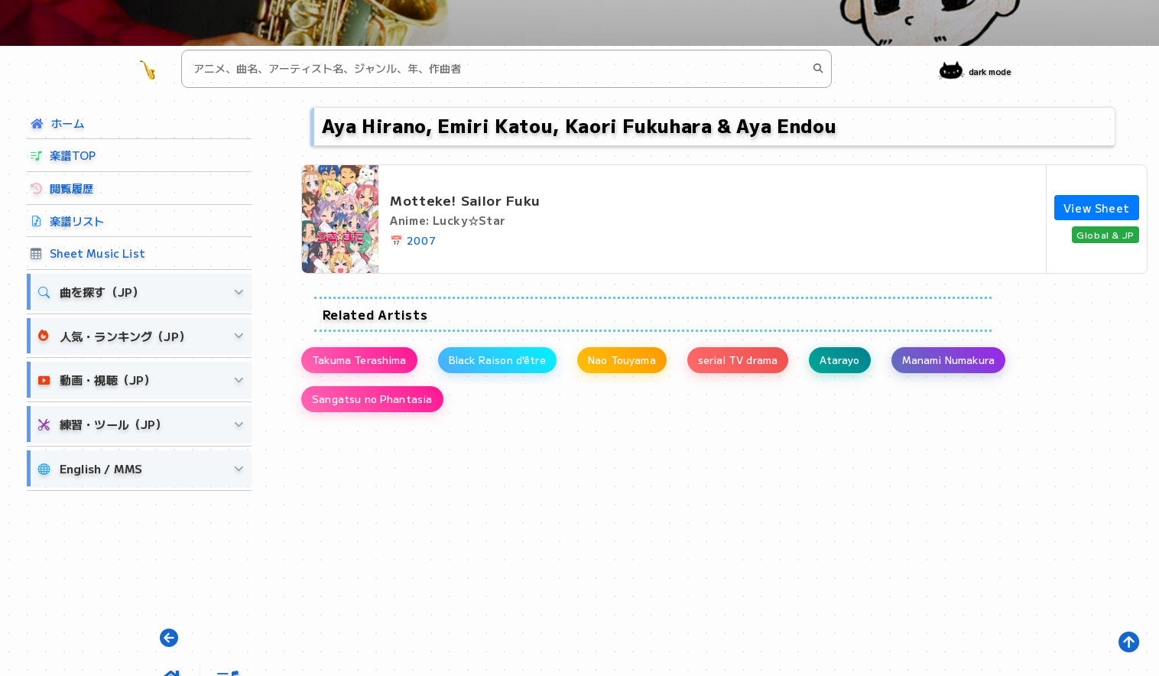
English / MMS (90, 468)
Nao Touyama (660, 363)
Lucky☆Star (469, 220)
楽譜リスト (67, 221)
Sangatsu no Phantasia (378, 407)
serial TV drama (790, 363)
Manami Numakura (1026, 363)
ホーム (57, 123)
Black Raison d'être (520, 363)
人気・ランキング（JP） (114, 335)
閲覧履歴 (62, 188)
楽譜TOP (63, 155)
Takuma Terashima (366, 363)
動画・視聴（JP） (96, 379)
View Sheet (1096, 208)
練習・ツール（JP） (102, 424)
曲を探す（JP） (91, 292)
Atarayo (905, 363)
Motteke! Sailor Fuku (465, 200)
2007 (422, 240)
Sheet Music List (88, 253)
